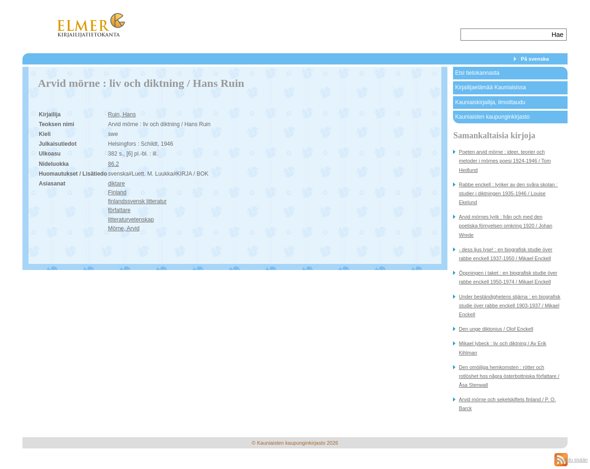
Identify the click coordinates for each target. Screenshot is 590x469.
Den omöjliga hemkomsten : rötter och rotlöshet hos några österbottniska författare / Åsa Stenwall (509, 376)
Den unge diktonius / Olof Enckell (496, 329)
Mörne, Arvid (123, 228)
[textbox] (505, 34)
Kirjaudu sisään (572, 459)
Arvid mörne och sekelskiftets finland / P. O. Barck (507, 404)
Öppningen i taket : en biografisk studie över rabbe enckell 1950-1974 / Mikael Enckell (508, 277)
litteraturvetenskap (131, 219)
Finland (117, 192)
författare (119, 210)
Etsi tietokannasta (477, 73)
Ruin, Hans (122, 114)
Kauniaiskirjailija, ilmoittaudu (490, 102)
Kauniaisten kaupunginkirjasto (492, 117)
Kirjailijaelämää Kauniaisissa (490, 87)
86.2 (113, 164)
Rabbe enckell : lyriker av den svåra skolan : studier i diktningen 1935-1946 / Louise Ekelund (508, 193)
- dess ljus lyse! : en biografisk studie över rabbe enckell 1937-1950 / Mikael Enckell (505, 254)
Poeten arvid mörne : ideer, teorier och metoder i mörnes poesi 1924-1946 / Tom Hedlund (505, 160)
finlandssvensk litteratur (137, 201)
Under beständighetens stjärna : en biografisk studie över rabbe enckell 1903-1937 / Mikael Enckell (509, 305)
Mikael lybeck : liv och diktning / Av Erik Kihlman (502, 348)
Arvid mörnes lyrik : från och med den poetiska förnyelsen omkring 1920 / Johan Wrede (505, 225)
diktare (116, 183)
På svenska (535, 59)
